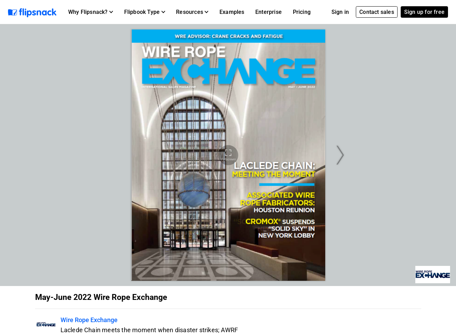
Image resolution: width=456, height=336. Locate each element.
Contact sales (376, 12)
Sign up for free (424, 12)
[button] (91, 12)
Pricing (302, 12)
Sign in (340, 12)
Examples (232, 12)
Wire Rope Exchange (89, 320)
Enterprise (268, 12)
